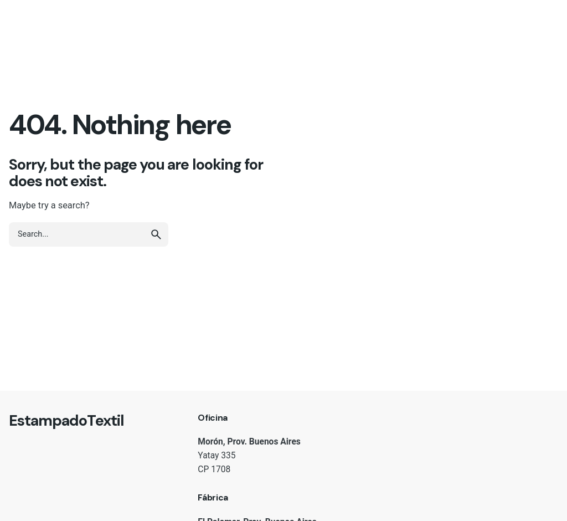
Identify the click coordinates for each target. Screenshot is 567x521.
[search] (156, 234)
